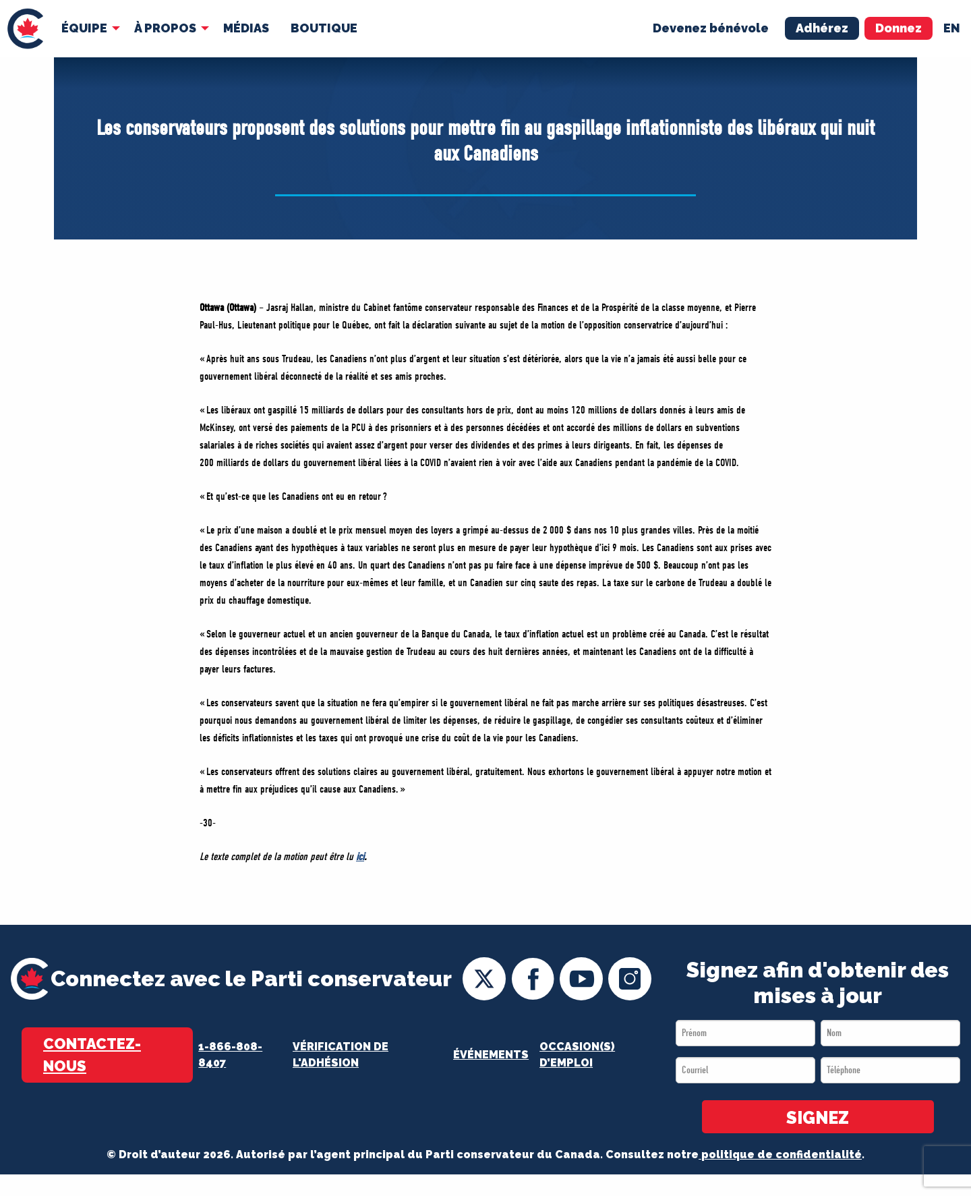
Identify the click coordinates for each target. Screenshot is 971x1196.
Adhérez (822, 28)
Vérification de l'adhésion (340, 1054)
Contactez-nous (92, 1055)
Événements (491, 1054)
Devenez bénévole (711, 28)
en (951, 28)
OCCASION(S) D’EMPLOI (577, 1054)
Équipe (84, 28)
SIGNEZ (817, 1118)
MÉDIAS (246, 28)
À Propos (165, 28)
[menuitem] (25, 28)
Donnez (898, 28)
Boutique (324, 28)
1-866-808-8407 (230, 1054)
